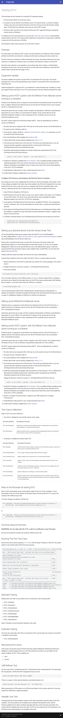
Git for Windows (31, 161)
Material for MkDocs (12, 716)
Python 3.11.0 (38, 140)
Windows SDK (33, 137)
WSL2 (43, 170)
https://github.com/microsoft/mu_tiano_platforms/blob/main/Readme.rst (36, 236)
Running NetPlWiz (12, 251)
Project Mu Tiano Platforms (42, 36)
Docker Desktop (32, 173)
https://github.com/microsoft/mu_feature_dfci (34, 132)
